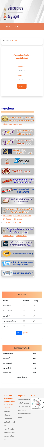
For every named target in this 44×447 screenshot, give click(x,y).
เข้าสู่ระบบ (10, 41)
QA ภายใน (11, 11)
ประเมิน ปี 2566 (8, 236)
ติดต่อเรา (9, 34)
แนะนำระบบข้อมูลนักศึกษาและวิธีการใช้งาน (17, 215)
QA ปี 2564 (7, 222)
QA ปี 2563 (18, 222)
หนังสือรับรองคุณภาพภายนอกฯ (13, 124)
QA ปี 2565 (18, 219)
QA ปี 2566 (7, 219)
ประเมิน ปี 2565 (21, 236)
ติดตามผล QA (12, 26)
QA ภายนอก (11, 19)
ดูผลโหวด (25, 333)
